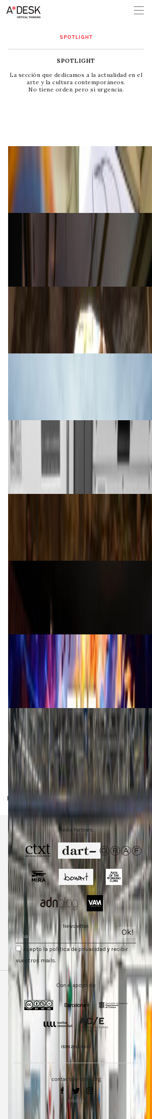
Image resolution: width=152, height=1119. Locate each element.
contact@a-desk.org (76, 1079)
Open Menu (139, 10)
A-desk (23, 12)
